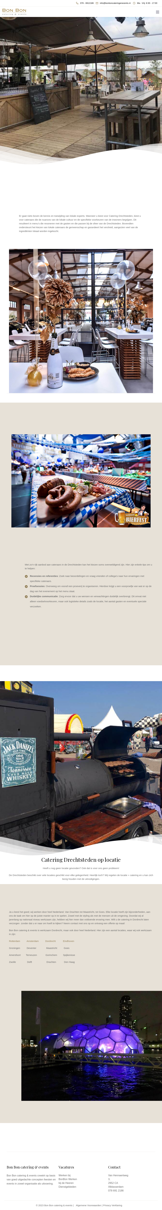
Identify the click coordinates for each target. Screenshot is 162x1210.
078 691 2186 (116, 1190)
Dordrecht (50, 941)
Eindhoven (68, 941)
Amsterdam (33, 941)
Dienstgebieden (67, 1186)
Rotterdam (14, 941)
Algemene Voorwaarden (88, 1205)
